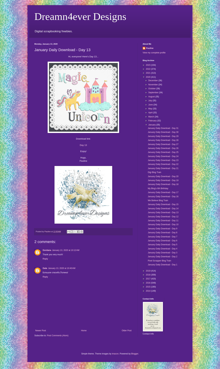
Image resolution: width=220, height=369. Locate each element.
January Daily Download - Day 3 (162, 252)
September (153, 92)
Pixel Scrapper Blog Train (159, 261)
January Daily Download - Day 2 (162, 256)
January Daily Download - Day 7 (162, 236)
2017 (148, 279)
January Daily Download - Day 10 (163, 224)
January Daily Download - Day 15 (163, 204)
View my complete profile (154, 52)
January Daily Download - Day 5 (162, 244)
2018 (148, 275)
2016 (148, 283)
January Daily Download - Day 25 (163, 152)
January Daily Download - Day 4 (162, 248)
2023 (148, 65)
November (153, 84)
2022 (148, 69)
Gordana (47, 250)
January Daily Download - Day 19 (163, 180)
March (151, 117)
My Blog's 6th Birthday (158, 188)
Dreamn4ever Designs (80, 16)
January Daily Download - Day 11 (163, 220)
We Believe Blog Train (158, 200)
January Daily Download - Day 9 (162, 228)
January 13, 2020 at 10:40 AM (61, 268)
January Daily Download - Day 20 (163, 176)
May (150, 108)
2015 (148, 287)
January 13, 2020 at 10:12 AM (65, 250)
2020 (148, 77)
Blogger (134, 354)
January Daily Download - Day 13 (163, 212)
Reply (45, 259)
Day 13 (83, 145)
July (150, 100)
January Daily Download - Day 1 (162, 264)
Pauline (149, 48)
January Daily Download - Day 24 (163, 156)
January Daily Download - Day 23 (163, 160)
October (152, 88)
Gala (45, 268)
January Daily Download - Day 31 (163, 128)
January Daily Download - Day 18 (163, 184)
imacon (115, 354)
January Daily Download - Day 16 (163, 196)
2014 (148, 291)
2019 (148, 271)
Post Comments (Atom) (57, 335)
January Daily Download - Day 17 (163, 192)
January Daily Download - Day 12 (163, 216)
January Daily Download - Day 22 (163, 164)
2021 (148, 73)
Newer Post (40, 330)
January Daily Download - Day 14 (163, 208)
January (152, 125)
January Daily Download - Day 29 (163, 136)
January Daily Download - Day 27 (163, 144)
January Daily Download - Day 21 (163, 168)
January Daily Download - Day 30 (163, 132)
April (150, 112)
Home (84, 330)
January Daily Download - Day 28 (163, 140)
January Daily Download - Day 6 (162, 240)
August (151, 96)
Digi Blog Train (154, 172)
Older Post (126, 330)
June (150, 104)
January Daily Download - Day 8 (162, 232)
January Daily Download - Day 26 (163, 148)
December (153, 80)
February (152, 120)
